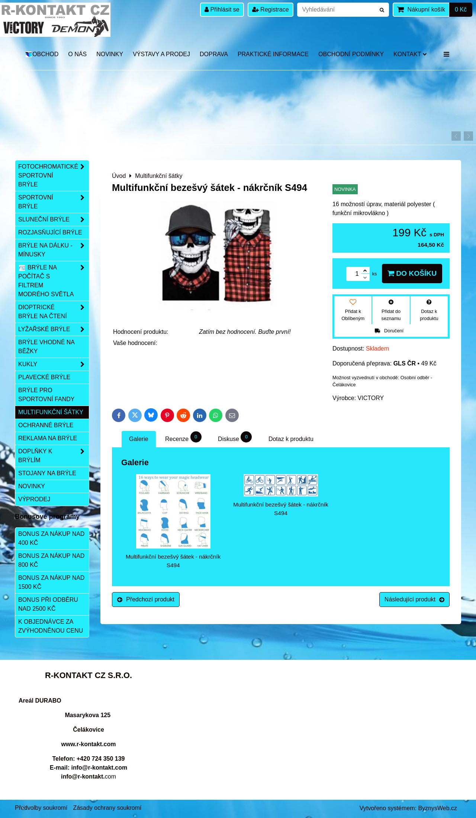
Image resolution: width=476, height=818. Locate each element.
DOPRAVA (214, 54)
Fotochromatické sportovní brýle (53, 175)
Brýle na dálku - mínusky (53, 250)
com (88, 776)
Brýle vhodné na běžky (46, 346)
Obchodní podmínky (351, 54)
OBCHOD (42, 54)
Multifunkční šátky (50, 412)
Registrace (270, 9)
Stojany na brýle (47, 473)
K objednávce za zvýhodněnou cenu (50, 626)
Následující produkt (414, 599)
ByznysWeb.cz (437, 808)
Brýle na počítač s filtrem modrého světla (53, 281)
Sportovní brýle (53, 202)
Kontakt (410, 54)
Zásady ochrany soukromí (107, 808)
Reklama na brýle (47, 438)
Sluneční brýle (53, 219)
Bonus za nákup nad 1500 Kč (51, 582)
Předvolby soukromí (41, 808)
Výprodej (34, 499)
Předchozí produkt (145, 599)
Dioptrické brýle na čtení (53, 312)
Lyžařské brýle (53, 329)
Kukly (53, 364)
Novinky (109, 54)
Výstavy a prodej (161, 54)
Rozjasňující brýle (50, 232)
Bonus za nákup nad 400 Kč (51, 538)
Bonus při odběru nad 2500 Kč (48, 604)
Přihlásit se (222, 9)
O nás (77, 54)
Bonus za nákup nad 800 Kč (51, 560)
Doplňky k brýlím (53, 456)
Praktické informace (273, 54)
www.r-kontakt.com (88, 744)
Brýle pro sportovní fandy (46, 394)
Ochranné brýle (45, 425)
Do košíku (412, 273)
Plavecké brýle (44, 377)
